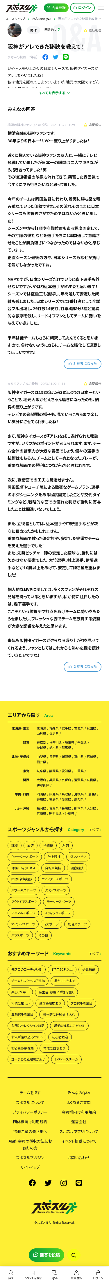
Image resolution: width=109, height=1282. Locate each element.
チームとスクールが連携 (28, 980)
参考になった (83, 363)
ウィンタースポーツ (55, 879)
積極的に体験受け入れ (59, 1014)
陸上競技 (54, 856)
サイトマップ (30, 1167)
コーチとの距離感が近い (28, 1059)
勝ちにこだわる (65, 980)
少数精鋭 (88, 969)
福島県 (54, 733)
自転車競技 (53, 867)
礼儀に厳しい (20, 1003)
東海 (26, 770)
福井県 (41, 761)
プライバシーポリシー (30, 1112)
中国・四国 (22, 794)
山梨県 (41, 756)
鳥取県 (66, 794)
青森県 (54, 728)
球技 (14, 845)
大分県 (91, 808)
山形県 (41, 733)
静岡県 (54, 770)
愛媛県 (66, 799)
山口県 (91, 794)
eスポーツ (51, 924)
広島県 (54, 794)
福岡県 (41, 808)
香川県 (41, 799)
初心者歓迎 (60, 1036)
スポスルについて (30, 1102)
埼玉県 (69, 742)
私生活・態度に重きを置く (56, 992)
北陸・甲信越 (20, 756)
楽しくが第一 (20, 992)
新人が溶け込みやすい (26, 1036)
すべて (95, 830)
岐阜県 (41, 770)
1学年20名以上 (62, 969)
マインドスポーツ (23, 924)
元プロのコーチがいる (26, 969)
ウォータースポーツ (24, 856)
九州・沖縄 (22, 808)
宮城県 (79, 728)
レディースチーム (66, 1059)
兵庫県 (54, 779)
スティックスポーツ (57, 912)
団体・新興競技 (21, 879)
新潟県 (66, 756)
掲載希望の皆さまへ (30, 1131)
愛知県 (66, 770)
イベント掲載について (79, 1141)
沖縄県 (69, 813)
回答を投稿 (46, 1255)
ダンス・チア (78, 856)
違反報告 (92, 30)
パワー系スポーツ (23, 890)
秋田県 (91, 728)
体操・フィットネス (23, 867)
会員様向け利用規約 (79, 1112)
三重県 (79, 770)
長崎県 (66, 808)
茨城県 (41, 747)
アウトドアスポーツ (24, 901)
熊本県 (79, 808)
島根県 (79, 794)
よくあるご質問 (79, 1102)
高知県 (79, 799)
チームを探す (30, 1092)
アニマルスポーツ (23, 912)
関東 (26, 742)
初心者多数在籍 (22, 1048)
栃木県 (54, 747)
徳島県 (54, 799)
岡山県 (41, 794)
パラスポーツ (20, 935)
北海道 (41, 728)
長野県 (54, 756)
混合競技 (77, 867)
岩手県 (66, 728)
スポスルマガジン (30, 1157)
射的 (65, 845)
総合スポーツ (77, 924)
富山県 (79, 756)
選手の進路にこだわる (69, 1025)
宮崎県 (41, 813)
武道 (30, 845)
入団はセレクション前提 (27, 1025)
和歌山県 (43, 785)
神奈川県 (55, 742)
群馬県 (66, 747)
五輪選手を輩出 (22, 1014)
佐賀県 (54, 808)
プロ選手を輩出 (81, 1003)
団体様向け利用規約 (30, 1121)
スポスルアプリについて (79, 1131)
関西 (26, 779)
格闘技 (48, 845)
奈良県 (91, 779)
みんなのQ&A (78, 1092)
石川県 (91, 756)
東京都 (41, 742)
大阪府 (41, 779)
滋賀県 (79, 779)
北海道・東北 (20, 728)
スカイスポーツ (55, 890)
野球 (33, 30)
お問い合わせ (79, 1157)
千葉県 (82, 742)
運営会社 (78, 1121)
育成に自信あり (54, 1048)
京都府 (66, 779)
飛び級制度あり (50, 1003)
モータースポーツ (59, 901)
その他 (43, 935)
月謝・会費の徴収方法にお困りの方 (30, 1144)
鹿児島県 (55, 813)
